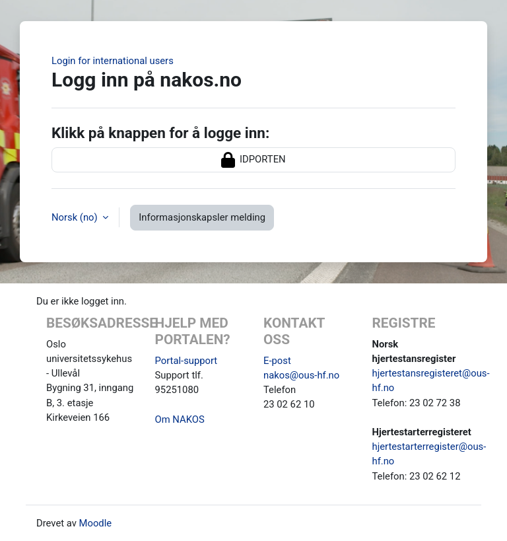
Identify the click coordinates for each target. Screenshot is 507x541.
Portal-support (186, 361)
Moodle (95, 523)
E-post (277, 361)
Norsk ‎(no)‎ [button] (75, 217)
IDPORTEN (253, 160)
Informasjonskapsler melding (202, 217)
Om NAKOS (180, 419)
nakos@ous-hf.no (301, 375)
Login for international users (112, 61)
